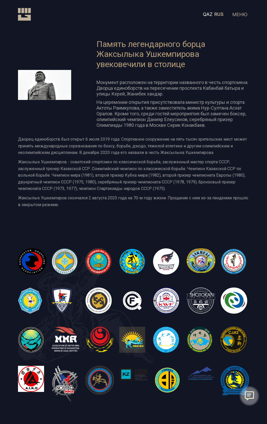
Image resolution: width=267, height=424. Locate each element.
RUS (218, 14)
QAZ (208, 14)
